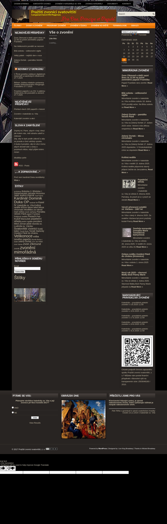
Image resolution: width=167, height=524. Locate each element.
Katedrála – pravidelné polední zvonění (135, 303)
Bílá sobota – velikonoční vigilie (27, 51)
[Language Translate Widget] (136, 32)
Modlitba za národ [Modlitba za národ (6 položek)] (33, 209)
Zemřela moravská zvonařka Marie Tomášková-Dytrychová (142, 231)
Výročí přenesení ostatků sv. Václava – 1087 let (134, 208)
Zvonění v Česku (78, 26)
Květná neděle (129, 157)
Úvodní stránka (21, 4)
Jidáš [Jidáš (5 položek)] (16, 195)
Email (16, 266)
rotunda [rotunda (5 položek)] (35, 224)
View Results (35, 423)
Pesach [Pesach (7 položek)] (32, 216)
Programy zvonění (56, 26)
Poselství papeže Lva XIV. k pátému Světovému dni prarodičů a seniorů (29, 92)
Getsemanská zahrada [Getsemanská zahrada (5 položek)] (24, 193)
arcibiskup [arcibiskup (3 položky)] (17, 191)
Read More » (130, 107)
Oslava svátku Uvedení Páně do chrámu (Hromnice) (136, 255)
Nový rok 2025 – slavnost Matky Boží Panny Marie (134, 273)
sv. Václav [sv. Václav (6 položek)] (28, 226)
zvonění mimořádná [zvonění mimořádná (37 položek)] (25, 249)
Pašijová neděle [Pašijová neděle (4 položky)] (20, 217)
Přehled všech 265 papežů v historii (29, 109)
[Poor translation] (11, 468)
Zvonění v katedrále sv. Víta (68, 4)
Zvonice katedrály (94, 4)
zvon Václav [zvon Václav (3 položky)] (18, 244)
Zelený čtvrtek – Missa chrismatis (133, 137)
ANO (16, 408)
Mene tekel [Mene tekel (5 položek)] (33, 207)
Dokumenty (112, 4)
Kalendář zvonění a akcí (24, 118)
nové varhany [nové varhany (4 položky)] (30, 212)
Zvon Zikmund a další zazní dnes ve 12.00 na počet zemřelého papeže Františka (29, 40)
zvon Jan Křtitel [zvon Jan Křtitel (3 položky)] (37, 241)
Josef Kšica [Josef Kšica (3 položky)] (39, 195)
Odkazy (135, 26)
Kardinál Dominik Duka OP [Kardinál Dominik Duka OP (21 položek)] (28, 200)
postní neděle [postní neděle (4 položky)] (27, 221)
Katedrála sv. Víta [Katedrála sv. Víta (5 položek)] (25, 205)
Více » (17, 180)
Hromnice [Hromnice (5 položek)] (40, 193)
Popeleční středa (143, 180)
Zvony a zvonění (34, 26)
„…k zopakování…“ (27, 172)
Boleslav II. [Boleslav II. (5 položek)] (27, 191)
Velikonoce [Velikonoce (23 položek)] (23, 236)
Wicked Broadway (148, 448)
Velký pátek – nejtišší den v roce (28, 55)
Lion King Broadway (125, 448)
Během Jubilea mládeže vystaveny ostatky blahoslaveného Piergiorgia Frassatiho (29, 84)
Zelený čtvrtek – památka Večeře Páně (28, 61)
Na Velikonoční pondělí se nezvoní (29, 46)
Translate (139, 35)
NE (15, 413)
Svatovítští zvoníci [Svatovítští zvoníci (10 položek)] (25, 228)
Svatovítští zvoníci (42, 4)
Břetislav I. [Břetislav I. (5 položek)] (37, 191)
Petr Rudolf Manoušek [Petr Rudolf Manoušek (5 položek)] (27, 217)
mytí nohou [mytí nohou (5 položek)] (19, 212)
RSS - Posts (21, 165)
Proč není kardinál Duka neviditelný (29, 177)
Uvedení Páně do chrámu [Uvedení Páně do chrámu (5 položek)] (26, 233)
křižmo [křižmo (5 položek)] (24, 207)
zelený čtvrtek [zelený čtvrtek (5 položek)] (24, 241)
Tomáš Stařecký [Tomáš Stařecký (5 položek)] (36, 231)
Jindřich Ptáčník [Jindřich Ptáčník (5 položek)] (27, 195)
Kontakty (126, 4)
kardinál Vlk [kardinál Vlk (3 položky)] (34, 202)
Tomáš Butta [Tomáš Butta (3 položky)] (24, 231)
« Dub (124, 62)
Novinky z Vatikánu (30, 69)
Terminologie (120, 26)
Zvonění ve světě (99, 26)
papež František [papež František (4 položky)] (33, 214)
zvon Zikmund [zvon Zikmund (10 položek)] (32, 243)
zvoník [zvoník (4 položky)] (16, 249)
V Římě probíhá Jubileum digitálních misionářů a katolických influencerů (29, 75)
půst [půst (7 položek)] (29, 223)
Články (18, 26)
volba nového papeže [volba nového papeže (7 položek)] (26, 238)
